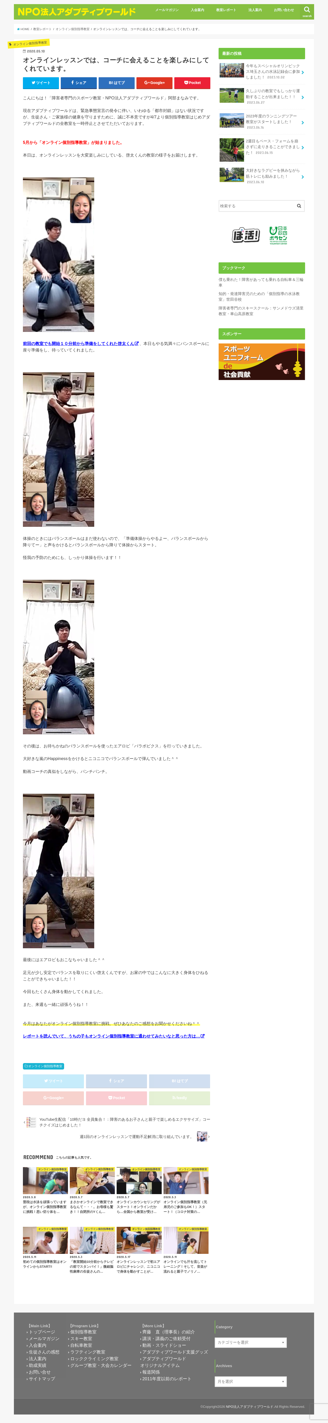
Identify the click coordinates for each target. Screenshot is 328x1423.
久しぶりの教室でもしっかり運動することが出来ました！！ (260, 96)
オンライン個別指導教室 (45, 1066)
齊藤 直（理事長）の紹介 (168, 1331)
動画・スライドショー (164, 1345)
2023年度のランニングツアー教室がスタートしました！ (258, 121)
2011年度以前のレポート (167, 1378)
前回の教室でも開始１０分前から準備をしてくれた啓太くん (78, 343)
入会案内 (197, 10)
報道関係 (151, 1372)
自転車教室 (81, 1345)
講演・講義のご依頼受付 (166, 1338)
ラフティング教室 (87, 1352)
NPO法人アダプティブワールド (249, 1407)
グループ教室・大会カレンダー (101, 1365)
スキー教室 (81, 1338)
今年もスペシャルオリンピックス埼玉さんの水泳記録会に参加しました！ (260, 71)
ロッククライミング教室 (94, 1358)
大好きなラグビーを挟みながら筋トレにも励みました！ (260, 176)
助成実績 (37, 1365)
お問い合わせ (284, 10)
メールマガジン (167, 10)
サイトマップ (42, 1378)
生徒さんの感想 (44, 1352)
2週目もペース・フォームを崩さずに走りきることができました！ (260, 148)
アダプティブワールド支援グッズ (175, 1352)
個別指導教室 (83, 1331)
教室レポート (226, 10)
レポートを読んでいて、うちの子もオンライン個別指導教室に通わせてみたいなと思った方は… (111, 1036)
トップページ (42, 1331)
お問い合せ (40, 1372)
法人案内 (255, 10)
